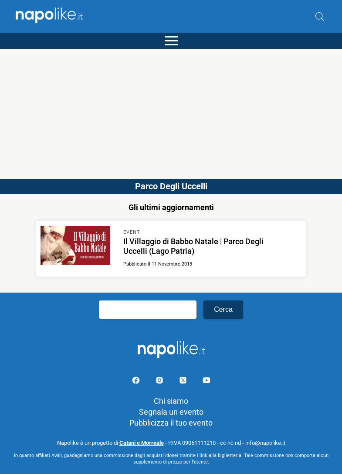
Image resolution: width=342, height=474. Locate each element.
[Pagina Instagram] (160, 381)
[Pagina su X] (184, 381)
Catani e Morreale (141, 443)
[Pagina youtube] (206, 381)
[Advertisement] (171, 110)
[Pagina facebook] (137, 381)
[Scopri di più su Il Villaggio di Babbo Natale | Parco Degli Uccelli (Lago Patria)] (75, 247)
